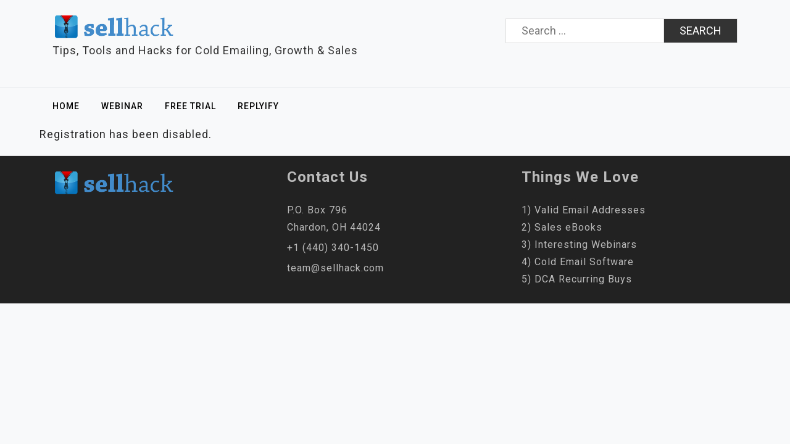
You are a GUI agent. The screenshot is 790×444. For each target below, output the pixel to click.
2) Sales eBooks (562, 227)
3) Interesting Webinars (579, 244)
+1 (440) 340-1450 (333, 247)
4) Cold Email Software (578, 262)
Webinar (122, 106)
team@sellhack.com (335, 268)
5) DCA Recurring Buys (577, 279)
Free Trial (190, 106)
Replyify (258, 106)
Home (66, 106)
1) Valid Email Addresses (584, 210)
